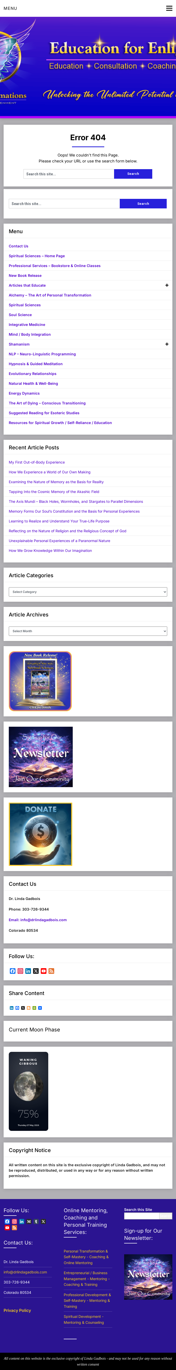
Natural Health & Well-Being (33, 383)
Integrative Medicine (27, 324)
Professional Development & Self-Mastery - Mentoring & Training (87, 1301)
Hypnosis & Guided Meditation (36, 364)
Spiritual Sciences (25, 305)
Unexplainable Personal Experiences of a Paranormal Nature (59, 540)
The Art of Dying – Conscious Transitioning (47, 403)
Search (165, 1216)
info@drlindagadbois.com (25, 1272)
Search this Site (138, 1209)
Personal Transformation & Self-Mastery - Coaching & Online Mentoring (86, 1257)
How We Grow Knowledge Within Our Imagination (50, 550)
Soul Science (20, 314)
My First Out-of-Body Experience (37, 462)
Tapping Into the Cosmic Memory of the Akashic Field (54, 491)
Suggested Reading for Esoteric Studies (44, 413)
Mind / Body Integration (30, 334)
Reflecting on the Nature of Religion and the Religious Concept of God (67, 531)
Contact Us (18, 246)
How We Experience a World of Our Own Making (50, 472)
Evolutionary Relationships (33, 373)
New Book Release (25, 275)
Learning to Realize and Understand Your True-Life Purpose (59, 521)
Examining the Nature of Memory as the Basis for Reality (56, 482)
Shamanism (19, 344)
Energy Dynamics (24, 393)
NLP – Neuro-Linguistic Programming (42, 354)
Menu (10, 8)
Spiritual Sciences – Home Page (37, 256)
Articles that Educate (27, 285)
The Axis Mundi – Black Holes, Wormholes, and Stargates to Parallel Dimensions (76, 501)
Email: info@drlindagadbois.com (38, 920)
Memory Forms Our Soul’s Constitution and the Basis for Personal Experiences (74, 511)
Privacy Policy (17, 1310)
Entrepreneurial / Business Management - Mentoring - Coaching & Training (87, 1279)
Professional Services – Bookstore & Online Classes (55, 265)
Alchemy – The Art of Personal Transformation (50, 295)
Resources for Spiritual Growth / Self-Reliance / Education (60, 422)
